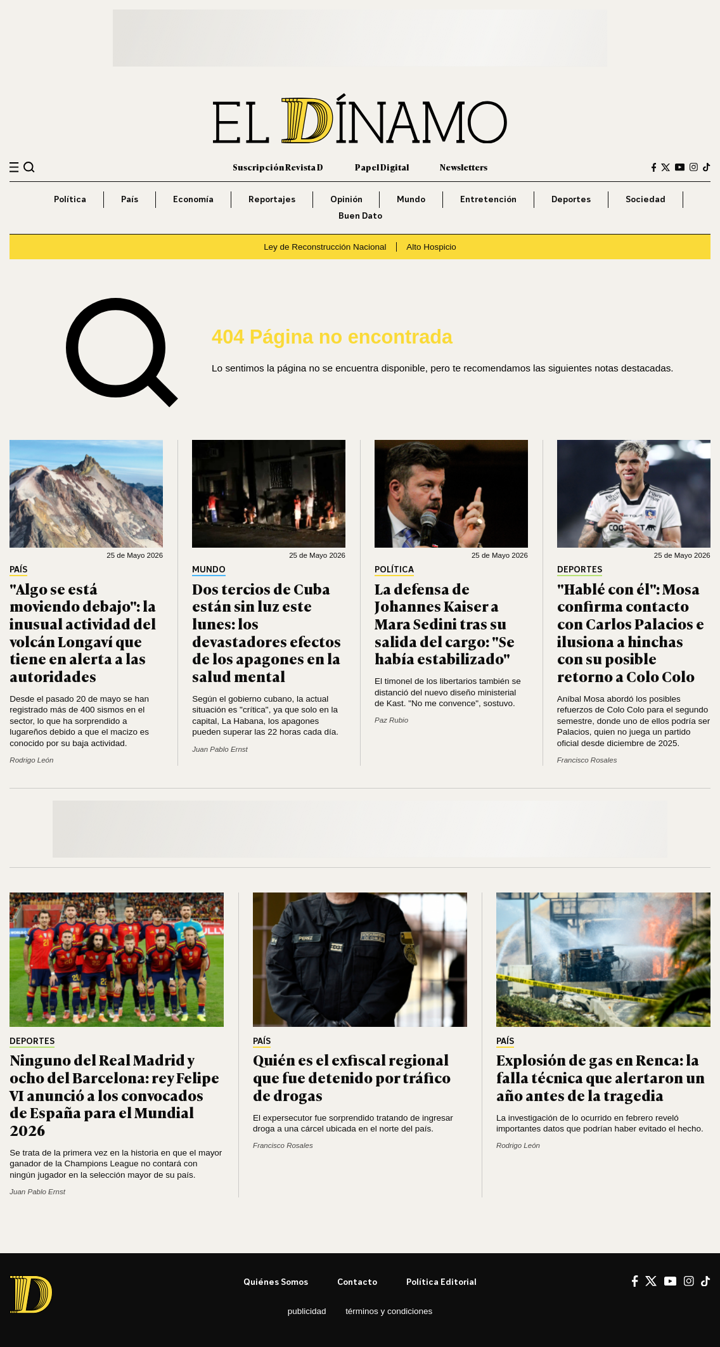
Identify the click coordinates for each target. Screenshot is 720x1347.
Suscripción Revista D (278, 166)
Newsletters (463, 166)
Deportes (571, 199)
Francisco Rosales (587, 760)
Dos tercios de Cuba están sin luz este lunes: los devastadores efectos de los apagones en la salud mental (266, 631)
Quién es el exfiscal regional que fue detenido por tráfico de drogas (352, 1076)
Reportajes (271, 199)
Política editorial (441, 1282)
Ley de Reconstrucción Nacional (325, 247)
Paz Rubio (391, 720)
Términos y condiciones (388, 1311)
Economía (193, 199)
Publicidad (307, 1311)
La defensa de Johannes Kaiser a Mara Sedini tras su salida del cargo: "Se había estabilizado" (445, 623)
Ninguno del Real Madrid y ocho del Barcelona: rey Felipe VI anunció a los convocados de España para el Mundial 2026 (114, 1094)
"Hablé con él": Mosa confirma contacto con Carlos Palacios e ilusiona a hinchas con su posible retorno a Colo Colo (630, 631)
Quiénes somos (275, 1282)
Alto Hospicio (431, 247)
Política (70, 199)
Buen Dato (360, 215)
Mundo (411, 199)
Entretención (488, 199)
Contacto (357, 1282)
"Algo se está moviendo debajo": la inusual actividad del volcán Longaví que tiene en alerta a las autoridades (83, 631)
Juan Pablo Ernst (220, 749)
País (129, 199)
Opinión (346, 199)
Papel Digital (382, 166)
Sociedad (645, 199)
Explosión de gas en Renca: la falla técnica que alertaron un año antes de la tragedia (600, 1076)
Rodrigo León (31, 760)
